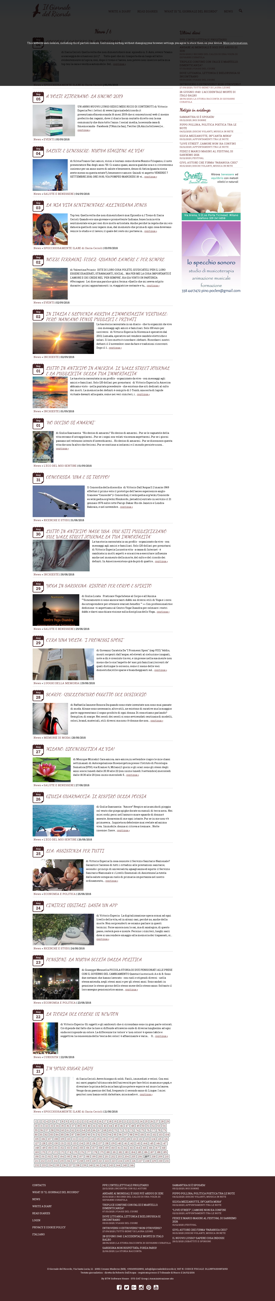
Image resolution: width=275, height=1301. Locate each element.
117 (110, 1139)
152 (62, 1147)
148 (37, 1147)
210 (167, 1156)
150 (50, 1147)
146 (158, 1143)
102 (154, 1134)
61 (68, 1130)
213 (49, 1161)
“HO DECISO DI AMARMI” (70, 422)
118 (116, 1139)
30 (36, 1125)
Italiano (38, 1234)
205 (133, 1156)
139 (113, 1143)
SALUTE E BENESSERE (59, 193)
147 (164, 1143)
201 (107, 1156)
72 (126, 1130)
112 (80, 1139)
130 (56, 1143)
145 (151, 1143)
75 (142, 1130)
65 (89, 1130)
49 (137, 1125)
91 (94, 1134)
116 (104, 1139)
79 (164, 1130)
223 (113, 1161)
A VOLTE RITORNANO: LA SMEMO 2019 (84, 96)
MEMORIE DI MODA (57, 737)
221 (100, 1161)
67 (99, 1130)
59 (57, 1130)
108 (56, 1139)
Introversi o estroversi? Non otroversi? (137, 1229)
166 (151, 1147)
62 (73, 1130)
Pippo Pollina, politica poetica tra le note (207, 1195)
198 (87, 1156)
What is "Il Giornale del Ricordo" (55, 1192)
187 (152, 1152)
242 (104, 1165)
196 (74, 1156)
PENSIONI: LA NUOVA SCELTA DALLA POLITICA (94, 959)
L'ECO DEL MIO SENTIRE (60, 465)
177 (88, 1152)
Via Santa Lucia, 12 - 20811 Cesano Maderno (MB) (99, 1268)
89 (83, 1134)
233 (44, 1165)
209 (160, 1156)
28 (162, 1121)
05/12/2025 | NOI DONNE (193, 120)
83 (51, 1134)
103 (161, 1134)
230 (160, 1161)
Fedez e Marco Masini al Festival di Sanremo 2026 (207, 1221)
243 (111, 1165)
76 (147, 1130)
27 (156, 1121)
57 (46, 1130)
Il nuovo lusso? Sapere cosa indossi (207, 1239)
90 (89, 1134)
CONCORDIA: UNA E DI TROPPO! (77, 477)
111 (74, 1139)
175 (75, 1152)
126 (166, 1139)
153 (68, 1147)
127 (37, 1143)
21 (125, 1121)
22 (130, 1121)
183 (127, 1152)
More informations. (235, 43)
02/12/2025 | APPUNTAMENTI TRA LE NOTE (204, 146)
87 (73, 1134)
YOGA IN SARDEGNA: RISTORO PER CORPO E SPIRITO (99, 585)
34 (57, 1125)
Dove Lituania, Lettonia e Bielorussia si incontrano (137, 1220)
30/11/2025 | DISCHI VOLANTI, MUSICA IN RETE (206, 165)
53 (158, 1125)
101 (148, 1134)
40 (89, 1125)
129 (50, 1143)
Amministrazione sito (161, 1278)
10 (71, 1121)
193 (55, 1156)
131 (62, 1143)
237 (70, 1165)
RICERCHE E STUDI (56, 520)
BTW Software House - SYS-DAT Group (126, 1278)
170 (43, 1152)
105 (37, 1139)
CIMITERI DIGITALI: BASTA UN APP (81, 905)
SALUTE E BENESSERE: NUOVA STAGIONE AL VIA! (95, 150)
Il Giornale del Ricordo (59, 1268)
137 (100, 1143)
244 (118, 1165)
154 (75, 1147)
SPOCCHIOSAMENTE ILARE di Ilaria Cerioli (73, 248)
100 (142, 1134)
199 (94, 1156)
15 (95, 1121)
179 (102, 1152)
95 (115, 1134)
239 (84, 1165)
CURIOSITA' (51, 1057)
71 (120, 1130)
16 (100, 1121)
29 (167, 1121)
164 (138, 1147)
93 (104, 1134)
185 (139, 1152)
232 (37, 1165)
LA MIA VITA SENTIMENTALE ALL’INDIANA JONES (96, 205)
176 (82, 1152)
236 (64, 1165)
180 (108, 1152)
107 (50, 1139)
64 (83, 1130)
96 (120, 1134)
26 (151, 1121)
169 (37, 1152)
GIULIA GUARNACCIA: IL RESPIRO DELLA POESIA (96, 796)
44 (110, 1125)
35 (62, 1125)
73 (131, 1130)
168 (163, 1147)
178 (95, 1152)
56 (41, 1130)
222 (107, 1161)
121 (134, 1139)
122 (140, 1139)
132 (68, 1143)
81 (41, 1134)
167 (157, 1147)
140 (119, 1143)
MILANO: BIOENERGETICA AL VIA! (80, 749)
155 (81, 1147)
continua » (84, 130)
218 (81, 1161)
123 (147, 1139)
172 (56, 1152)
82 (46, 1134)
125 (160, 1139)
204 (126, 1156)
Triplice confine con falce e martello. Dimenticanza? (137, 1208)
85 (62, 1134)
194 (62, 1156)
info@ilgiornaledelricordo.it (160, 1268)
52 (153, 1125)
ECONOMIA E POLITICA (60, 894)
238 (77, 1165)
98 (131, 1134)
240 (91, 1165)
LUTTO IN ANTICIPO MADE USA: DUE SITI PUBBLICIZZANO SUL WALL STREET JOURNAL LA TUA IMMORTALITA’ (106, 534)
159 (107, 1147)
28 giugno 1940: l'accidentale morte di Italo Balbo (137, 1239)
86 (67, 1134)
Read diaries (41, 1213)
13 (85, 1121)
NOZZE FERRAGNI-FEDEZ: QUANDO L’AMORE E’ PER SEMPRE (105, 259)
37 (73, 1125)
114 (92, 1139)
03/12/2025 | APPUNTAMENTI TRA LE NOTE (204, 139)
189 (165, 1152)
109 (62, 1139)
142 (132, 1143)
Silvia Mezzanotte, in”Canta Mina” (206, 136)
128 (43, 1143)
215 (62, 1161)
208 (153, 1156)
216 (68, 1161)
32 (46, 1125)
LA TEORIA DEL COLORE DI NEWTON (82, 1014)
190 (37, 1156)
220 (94, 1161)
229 (154, 1161)
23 (135, 1121)
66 (94, 1130)
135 (87, 1143)
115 (98, 1139)
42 (99, 1125)
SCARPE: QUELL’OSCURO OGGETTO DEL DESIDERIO (96, 694)
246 (131, 1165)
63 (78, 1130)
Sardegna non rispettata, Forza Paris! (137, 1249)
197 (81, 1156)
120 (128, 1139)
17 (105, 1121)
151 (56, 1147)
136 (94, 1143)
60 (62, 1130)
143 (138, 1143)
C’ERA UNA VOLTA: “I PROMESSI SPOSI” (85, 640)
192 (49, 1156)
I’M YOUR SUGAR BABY (69, 1068)
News (37, 139)
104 (167, 1134)
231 (167, 1161)
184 (133, 1152)
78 (158, 1130)
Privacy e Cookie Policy (49, 1227)
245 (125, 1165)
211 (36, 1161)
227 (140, 1161)
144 (145, 1143)
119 (122, 1139)
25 (146, 1121)
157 (94, 1147)
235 (57, 1165)
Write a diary (42, 1206)
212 (43, 1161)
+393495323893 (135, 1268)
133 (74, 1143)
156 (87, 1147)
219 (87, 1161)
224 (120, 1161)
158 (100, 1147)
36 (67, 1125)
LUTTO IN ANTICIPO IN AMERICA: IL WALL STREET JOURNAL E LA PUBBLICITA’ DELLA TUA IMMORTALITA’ (108, 370)
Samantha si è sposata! (197, 117)
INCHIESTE (52, 357)
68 (104, 1130)
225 (127, 1161)
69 (110, 1130)
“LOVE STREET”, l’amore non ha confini (208, 143)
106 (43, 1139)
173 (62, 1152)
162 (125, 1147)
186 (146, 1152)
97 (125, 1134)
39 (83, 1125)
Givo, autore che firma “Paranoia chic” (209, 162)
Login (36, 1220)
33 (51, 1125)
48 (132, 1125)
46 (121, 1125)
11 (76, 1121)
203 (120, 1156)
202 (113, 1156)
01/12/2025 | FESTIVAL (192, 158)
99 (136, 1134)
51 (148, 1125)
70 (115, 1130)
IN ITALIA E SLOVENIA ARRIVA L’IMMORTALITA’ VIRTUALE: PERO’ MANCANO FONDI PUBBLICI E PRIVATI (107, 316)
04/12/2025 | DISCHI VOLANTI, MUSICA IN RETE (206, 131)
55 (36, 1130)
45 (116, 1125)
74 (137, 1130)
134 (81, 1143)
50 (143, 1125)
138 (106, 1143)
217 (75, 1161)
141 (125, 1143)
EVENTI (49, 139)
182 (120, 1152)
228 (147, 1161)
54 (164, 1125)
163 (131, 1147)
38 (78, 1125)
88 (78, 1134)
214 (55, 1161)
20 (120, 1121)
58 (52, 1130)
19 (115, 1121)
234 (50, 1165)
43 (104, 1125)
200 (100, 1156)
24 (140, 1121)
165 (144, 1147)
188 (158, 1152)
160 (113, 1147)
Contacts (39, 1185)
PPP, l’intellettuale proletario (137, 1186)
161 (119, 1147)
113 (86, 1139)
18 (110, 1121)
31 (41, 1125)
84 (57, 1134)
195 (68, 1156)
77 (153, 1130)
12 (80, 1121)
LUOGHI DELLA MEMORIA (61, 683)
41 (94, 1125)
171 (49, 1152)
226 (134, 1161)
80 (36, 1134)
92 (99, 1134)
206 (140, 1156)
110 (68, 1139)
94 (109, 1134)
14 (90, 1121)
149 (43, 1147)
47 (127, 1125)
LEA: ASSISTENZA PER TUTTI (75, 850)
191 (43, 1156)
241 (97, 1165)
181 (114, 1152)
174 (69, 1152)
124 (153, 1139)
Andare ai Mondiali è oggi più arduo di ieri (137, 1196)
